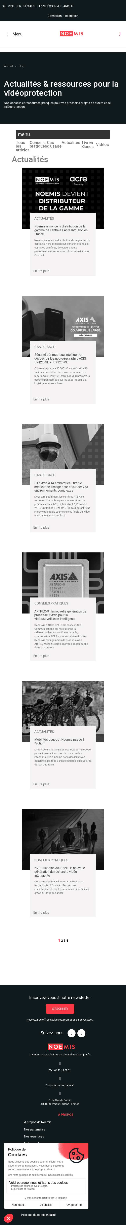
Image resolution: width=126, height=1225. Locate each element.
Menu (13, 34)
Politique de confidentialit (37, 1211)
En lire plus (41, 271)
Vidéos (102, 144)
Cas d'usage (54, 145)
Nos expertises (34, 1132)
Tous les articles (23, 146)
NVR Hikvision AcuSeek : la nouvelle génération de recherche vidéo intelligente (59, 871)
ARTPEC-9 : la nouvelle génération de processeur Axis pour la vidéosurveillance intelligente (60, 615)
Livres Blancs (87, 145)
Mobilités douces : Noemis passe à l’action (59, 741)
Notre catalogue (34, 1139)
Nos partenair (33, 1125)
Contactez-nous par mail (60, 1081)
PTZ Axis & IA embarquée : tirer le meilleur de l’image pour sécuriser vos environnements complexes (61, 487)
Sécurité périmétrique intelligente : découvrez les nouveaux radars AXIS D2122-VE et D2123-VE (60, 358)
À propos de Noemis (37, 1118)
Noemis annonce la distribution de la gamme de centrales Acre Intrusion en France (61, 230)
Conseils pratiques (38, 145)
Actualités (70, 143)
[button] (60, 1005)
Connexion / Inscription (63, 16)
